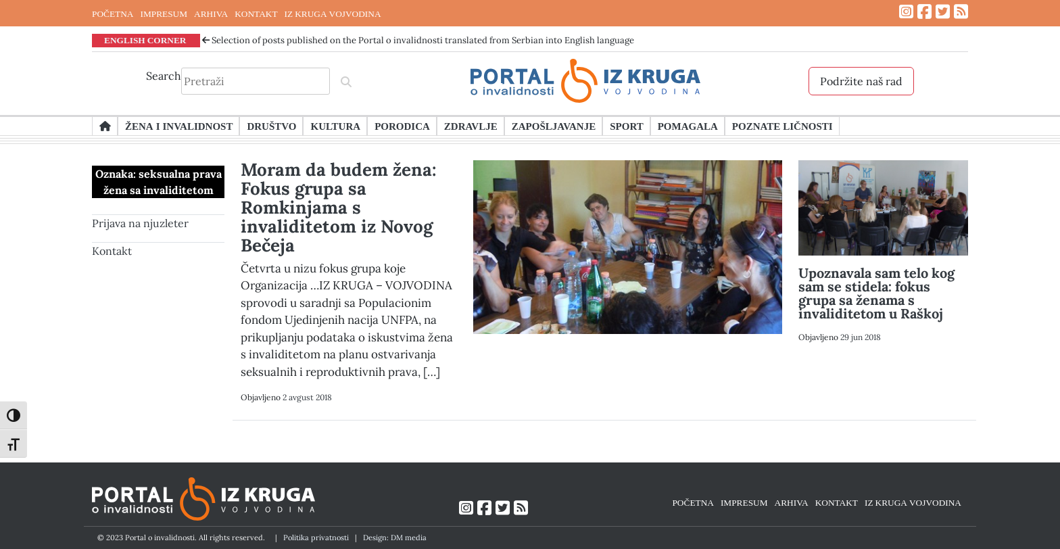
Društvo (271, 126)
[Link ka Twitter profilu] (943, 11)
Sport (626, 126)
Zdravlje (471, 126)
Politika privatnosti (316, 537)
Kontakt (112, 251)
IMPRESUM (163, 13)
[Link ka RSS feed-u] (961, 11)
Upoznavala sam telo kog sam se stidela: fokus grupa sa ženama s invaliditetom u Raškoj (876, 293)
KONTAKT (256, 13)
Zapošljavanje (554, 126)
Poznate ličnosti (782, 126)
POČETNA (112, 13)
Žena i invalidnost (179, 126)
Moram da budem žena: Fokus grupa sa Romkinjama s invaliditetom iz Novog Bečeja (339, 207)
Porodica (402, 126)
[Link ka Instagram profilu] (906, 11)
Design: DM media (395, 537)
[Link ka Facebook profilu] (924, 11)
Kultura (335, 126)
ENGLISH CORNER (145, 40)
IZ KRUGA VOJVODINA (333, 13)
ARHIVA (211, 13)
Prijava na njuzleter (140, 223)
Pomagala (688, 126)
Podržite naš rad (861, 81)
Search (163, 75)
